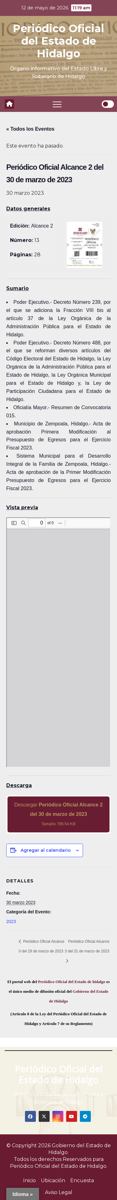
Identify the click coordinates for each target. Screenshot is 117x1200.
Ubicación (53, 1180)
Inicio (29, 1180)
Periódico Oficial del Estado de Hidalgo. (58, 1166)
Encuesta (82, 1180)
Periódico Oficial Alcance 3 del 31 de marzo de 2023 (87, 946)
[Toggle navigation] (57, 104)
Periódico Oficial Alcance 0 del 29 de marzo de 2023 (41, 946)
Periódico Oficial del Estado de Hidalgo (58, 41)
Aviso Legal (58, 1192)
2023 (11, 921)
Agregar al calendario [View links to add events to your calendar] (46, 850)
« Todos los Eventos (30, 129)
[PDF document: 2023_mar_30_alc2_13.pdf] (58, 642)
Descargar (58, 814)
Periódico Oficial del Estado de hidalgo (71, 981)
